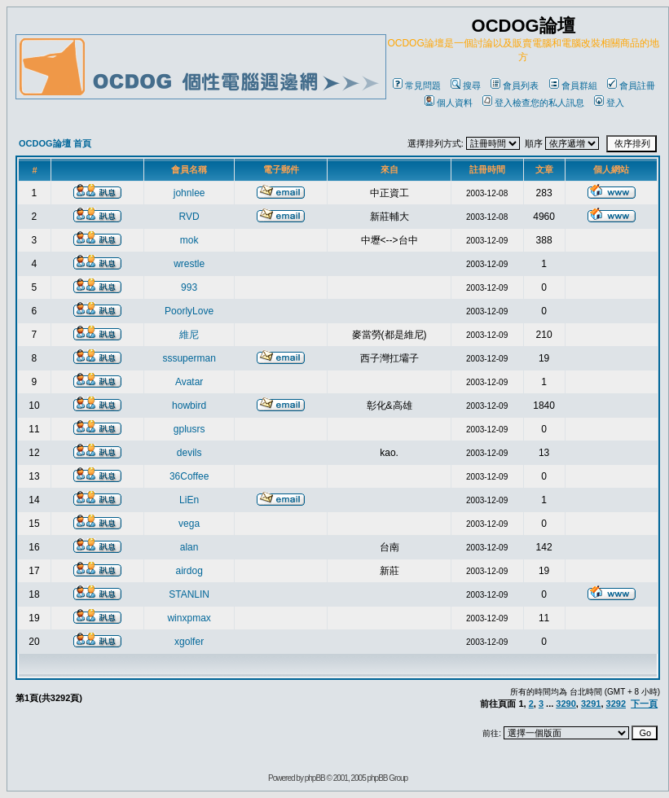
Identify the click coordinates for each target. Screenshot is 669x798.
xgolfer (189, 641)
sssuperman (188, 358)
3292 (616, 703)
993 (189, 287)
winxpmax (188, 618)
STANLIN (189, 594)
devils (189, 452)
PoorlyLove (189, 311)
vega (189, 523)
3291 (591, 703)
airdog (188, 571)
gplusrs (189, 429)
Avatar (189, 382)
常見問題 (417, 85)
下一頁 (644, 703)
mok (189, 240)
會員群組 (573, 85)
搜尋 (466, 85)
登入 (609, 102)
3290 (565, 703)
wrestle (189, 264)
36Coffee (189, 476)
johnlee (189, 193)
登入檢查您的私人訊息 (533, 102)
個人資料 (449, 102)
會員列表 (515, 85)
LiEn (189, 500)
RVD (189, 216)
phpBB (315, 778)
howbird (189, 405)
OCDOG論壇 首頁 (55, 143)
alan (189, 547)
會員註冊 (631, 85)
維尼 (189, 334)
